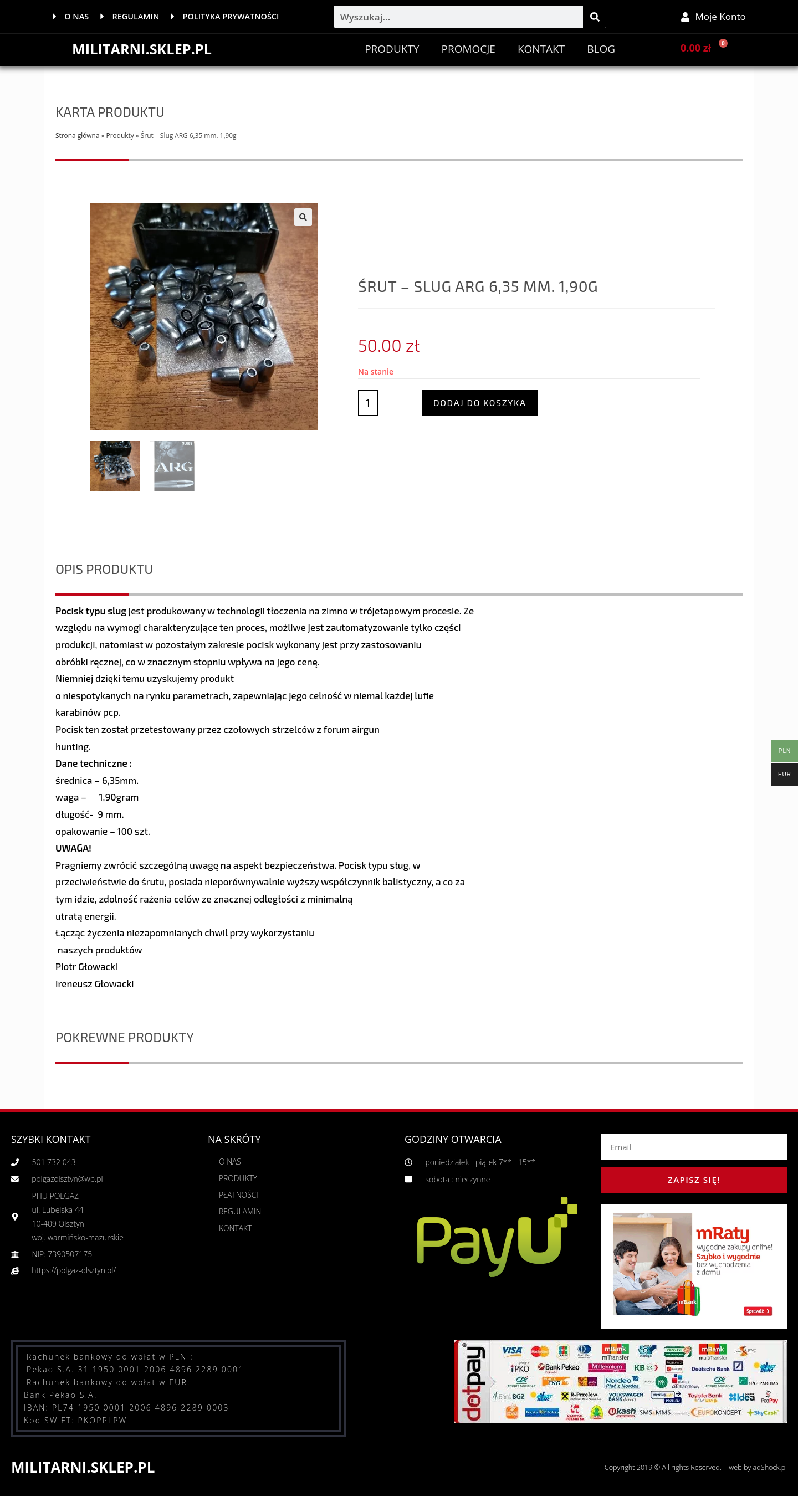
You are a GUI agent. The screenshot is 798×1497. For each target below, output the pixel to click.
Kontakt (541, 49)
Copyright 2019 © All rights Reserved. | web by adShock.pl (693, 1468)
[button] (303, 217)
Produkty (392, 49)
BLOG (601, 49)
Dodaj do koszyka (479, 403)
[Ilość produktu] (368, 403)
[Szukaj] (594, 17)
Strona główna (77, 135)
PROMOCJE (468, 49)
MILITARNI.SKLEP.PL (144, 49)
